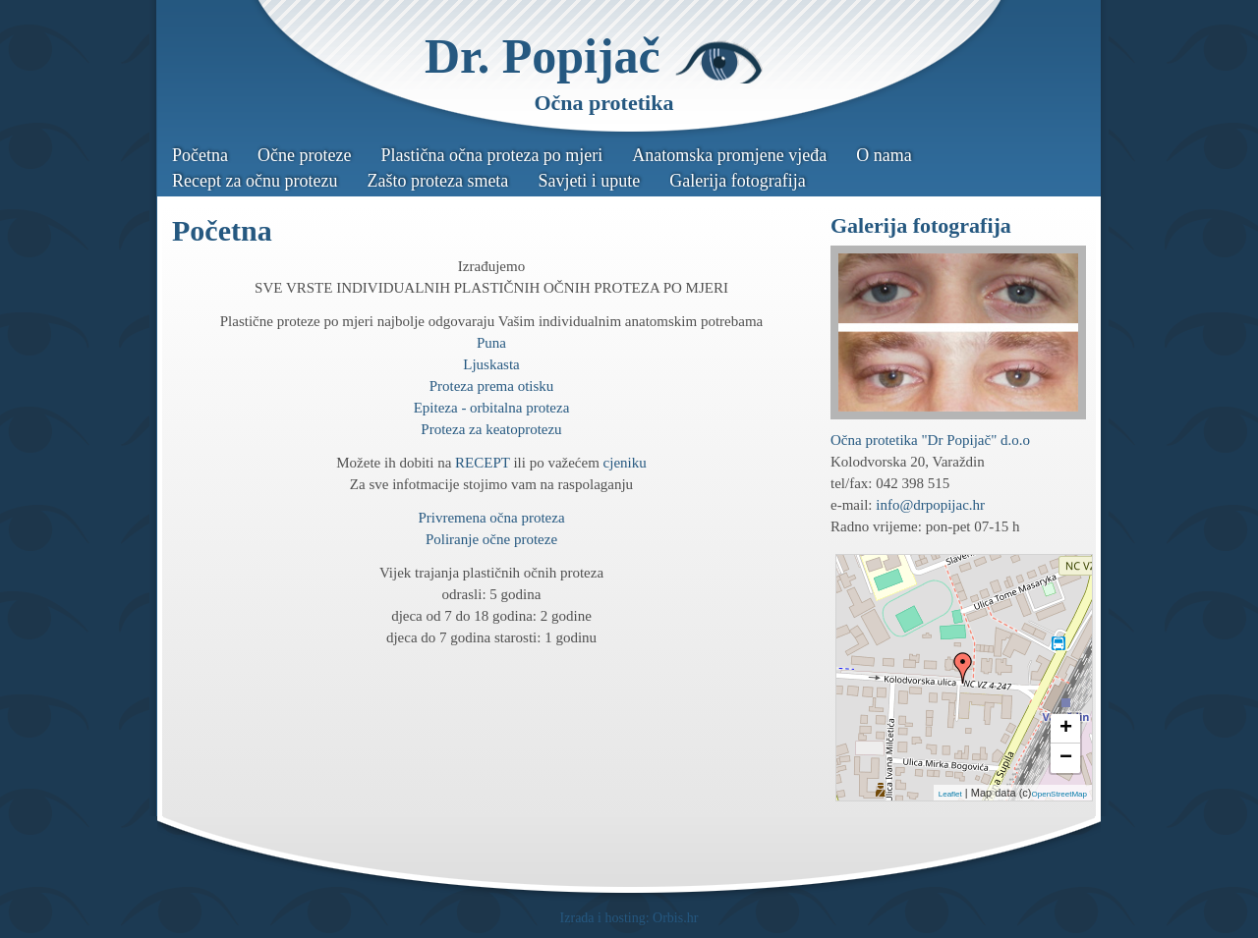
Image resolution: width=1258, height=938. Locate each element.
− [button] (1065, 758)
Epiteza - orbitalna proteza (492, 407)
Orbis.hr (675, 917)
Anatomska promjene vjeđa (729, 155)
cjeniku (625, 462)
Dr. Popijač (542, 55)
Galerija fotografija (737, 181)
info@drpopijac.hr (930, 505)
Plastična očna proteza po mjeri (491, 155)
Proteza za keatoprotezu (491, 429)
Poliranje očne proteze (491, 539)
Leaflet (950, 794)
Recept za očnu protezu (254, 181)
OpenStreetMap (1059, 794)
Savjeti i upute (589, 181)
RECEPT (482, 462)
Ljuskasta (491, 364)
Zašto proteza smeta (437, 181)
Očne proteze (304, 155)
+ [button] (1065, 729)
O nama (883, 155)
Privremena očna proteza (491, 517)
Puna (491, 343)
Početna (200, 155)
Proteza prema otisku (491, 386)
